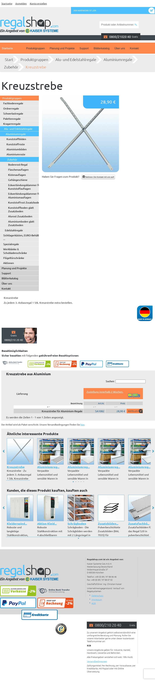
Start (9, 59)
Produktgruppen (35, 48)
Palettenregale (12, 118)
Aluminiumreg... (48, 467)
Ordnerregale (11, 108)
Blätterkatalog (102, 48)
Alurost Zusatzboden (20, 216)
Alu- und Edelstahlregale (75, 59)
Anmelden (21, 3)
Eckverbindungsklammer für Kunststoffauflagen (24, 186)
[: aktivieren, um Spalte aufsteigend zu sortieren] (94, 407)
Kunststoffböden (16, 139)
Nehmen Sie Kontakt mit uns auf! (98, 176)
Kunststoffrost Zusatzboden (24, 202)
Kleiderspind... (17, 523)
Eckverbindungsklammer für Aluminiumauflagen (24, 195)
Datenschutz (97, 595)
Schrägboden (77, 523)
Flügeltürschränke (13, 257)
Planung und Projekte (62, 48)
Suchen (126, 381)
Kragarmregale (12, 123)
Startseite (6, 3)
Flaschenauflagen (18, 169)
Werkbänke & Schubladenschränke (15, 250)
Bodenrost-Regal (17, 164)
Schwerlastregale (13, 113)
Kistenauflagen (17, 174)
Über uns (119, 48)
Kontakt (134, 48)
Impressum (97, 599)
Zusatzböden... (108, 523)
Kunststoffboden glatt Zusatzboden (21, 209)
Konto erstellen (38, 3)
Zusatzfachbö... (138, 523)
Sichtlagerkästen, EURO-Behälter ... (22, 237)
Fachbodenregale (13, 103)
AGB (94, 603)
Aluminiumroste (16, 154)
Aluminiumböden (17, 149)
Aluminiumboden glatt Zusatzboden (21, 223)
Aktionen (8, 262)
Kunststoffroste (16, 144)
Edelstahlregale (14, 230)
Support (84, 48)
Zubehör (11, 67)
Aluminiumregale (118, 59)
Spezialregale (11, 244)
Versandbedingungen (97, 661)
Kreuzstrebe (36, 67)
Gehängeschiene (17, 179)
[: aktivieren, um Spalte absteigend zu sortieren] (49, 407)
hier (82, 424)
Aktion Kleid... (47, 523)
